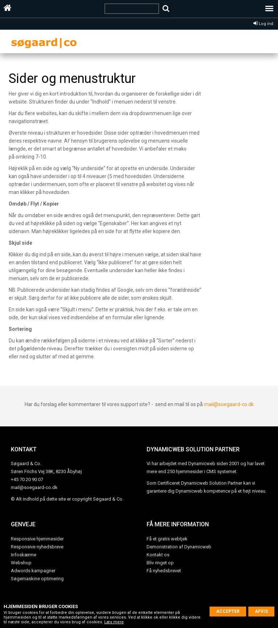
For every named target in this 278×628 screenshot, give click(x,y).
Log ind (263, 23)
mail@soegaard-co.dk (229, 404)
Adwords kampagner (33, 570)
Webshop (21, 562)
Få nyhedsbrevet (164, 570)
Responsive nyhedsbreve (37, 546)
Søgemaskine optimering (37, 578)
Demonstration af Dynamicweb (179, 546)
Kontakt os (158, 554)
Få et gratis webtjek (167, 538)
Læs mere (114, 622)
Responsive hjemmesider (37, 538)
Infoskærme (23, 554)
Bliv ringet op (160, 562)
